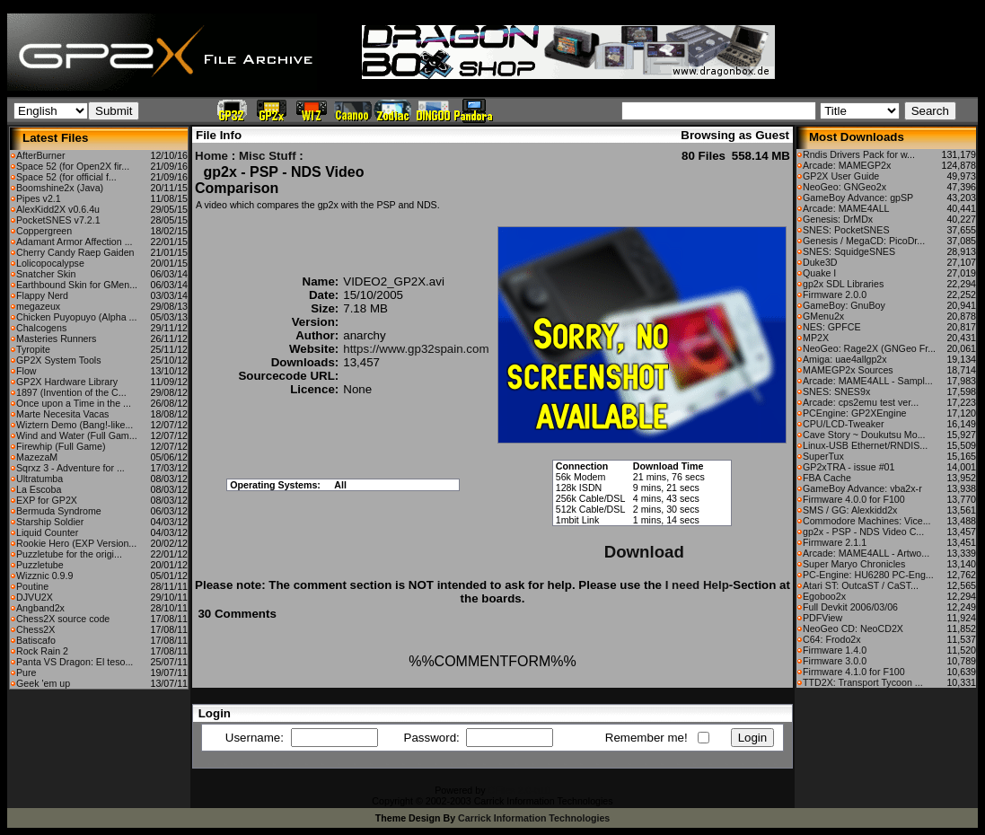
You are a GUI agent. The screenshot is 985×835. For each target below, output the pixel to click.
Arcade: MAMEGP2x (847, 165)
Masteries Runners (56, 338)
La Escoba (38, 489)
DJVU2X (34, 597)
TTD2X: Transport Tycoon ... (863, 682)
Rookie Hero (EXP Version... (76, 543)
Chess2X (35, 629)
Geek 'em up (43, 683)
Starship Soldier (50, 521)
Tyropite (33, 349)
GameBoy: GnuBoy (844, 305)
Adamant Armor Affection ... (74, 241)
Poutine (32, 586)
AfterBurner (41, 155)
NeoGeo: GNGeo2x (844, 186)
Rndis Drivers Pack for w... (859, 154)
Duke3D (820, 262)
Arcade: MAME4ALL (846, 208)
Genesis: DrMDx (838, 219)
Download (644, 551)
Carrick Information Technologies (534, 818)
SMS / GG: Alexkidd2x (850, 510)
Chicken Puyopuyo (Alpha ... (76, 317)
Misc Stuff (267, 156)
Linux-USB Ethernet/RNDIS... (865, 445)
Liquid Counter (47, 532)
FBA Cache (827, 477)
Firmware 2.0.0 (834, 294)
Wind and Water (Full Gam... (76, 435)
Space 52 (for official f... (66, 176)
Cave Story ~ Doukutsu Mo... (864, 434)
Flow (26, 370)
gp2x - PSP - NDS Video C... (863, 531)
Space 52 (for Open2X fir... (72, 166)
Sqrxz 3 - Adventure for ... (70, 467)
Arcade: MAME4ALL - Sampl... (868, 380)
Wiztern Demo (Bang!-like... (74, 424)
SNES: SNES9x (836, 391)
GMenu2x (823, 316)
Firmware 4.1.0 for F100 (854, 671)
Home (211, 156)
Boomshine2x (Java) (59, 187)
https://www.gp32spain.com (415, 349)
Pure (26, 672)
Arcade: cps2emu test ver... (861, 402)
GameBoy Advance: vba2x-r (862, 488)
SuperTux (823, 456)
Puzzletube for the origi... (69, 554)
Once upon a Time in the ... (73, 403)
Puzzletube (40, 564)
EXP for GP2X (46, 500)
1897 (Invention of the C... (71, 392)
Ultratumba (39, 478)
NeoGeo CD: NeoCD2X (853, 628)
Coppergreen (44, 230)
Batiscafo (36, 640)
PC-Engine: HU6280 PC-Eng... (868, 574)
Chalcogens (41, 327)
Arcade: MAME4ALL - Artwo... (866, 553)
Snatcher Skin (45, 273)
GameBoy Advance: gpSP (858, 197)
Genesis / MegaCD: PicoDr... (864, 240)
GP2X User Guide (841, 176)
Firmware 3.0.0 (834, 660)
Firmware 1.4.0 (834, 650)
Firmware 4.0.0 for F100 (854, 499)
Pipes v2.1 (38, 198)
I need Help (697, 585)
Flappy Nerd (42, 295)
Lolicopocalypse (50, 263)
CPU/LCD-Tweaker (843, 423)
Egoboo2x (824, 596)
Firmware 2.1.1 (834, 542)
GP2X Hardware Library (67, 381)
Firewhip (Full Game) (60, 446)
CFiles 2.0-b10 (519, 790)
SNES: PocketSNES (846, 229)
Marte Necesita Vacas (62, 414)
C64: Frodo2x (832, 639)
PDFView (822, 617)
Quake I (819, 273)
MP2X (816, 337)
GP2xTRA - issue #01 (848, 466)
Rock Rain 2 (42, 651)
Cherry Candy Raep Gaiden (75, 252)
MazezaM (36, 457)
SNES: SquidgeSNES (849, 251)
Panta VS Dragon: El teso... (74, 661)
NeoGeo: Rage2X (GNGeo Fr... (869, 348)
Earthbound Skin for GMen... (76, 284)
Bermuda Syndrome (58, 510)
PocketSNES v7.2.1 (58, 220)
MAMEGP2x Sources (848, 370)
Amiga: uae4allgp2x (845, 359)
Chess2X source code (63, 618)
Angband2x (40, 607)
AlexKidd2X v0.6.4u (58, 209)
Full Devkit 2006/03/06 (850, 607)
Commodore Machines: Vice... (867, 520)
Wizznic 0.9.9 (44, 575)
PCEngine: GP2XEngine (855, 413)
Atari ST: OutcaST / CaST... (861, 585)
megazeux (38, 306)
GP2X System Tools (58, 360)
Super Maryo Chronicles (854, 563)
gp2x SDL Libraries (843, 283)
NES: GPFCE (832, 326)
